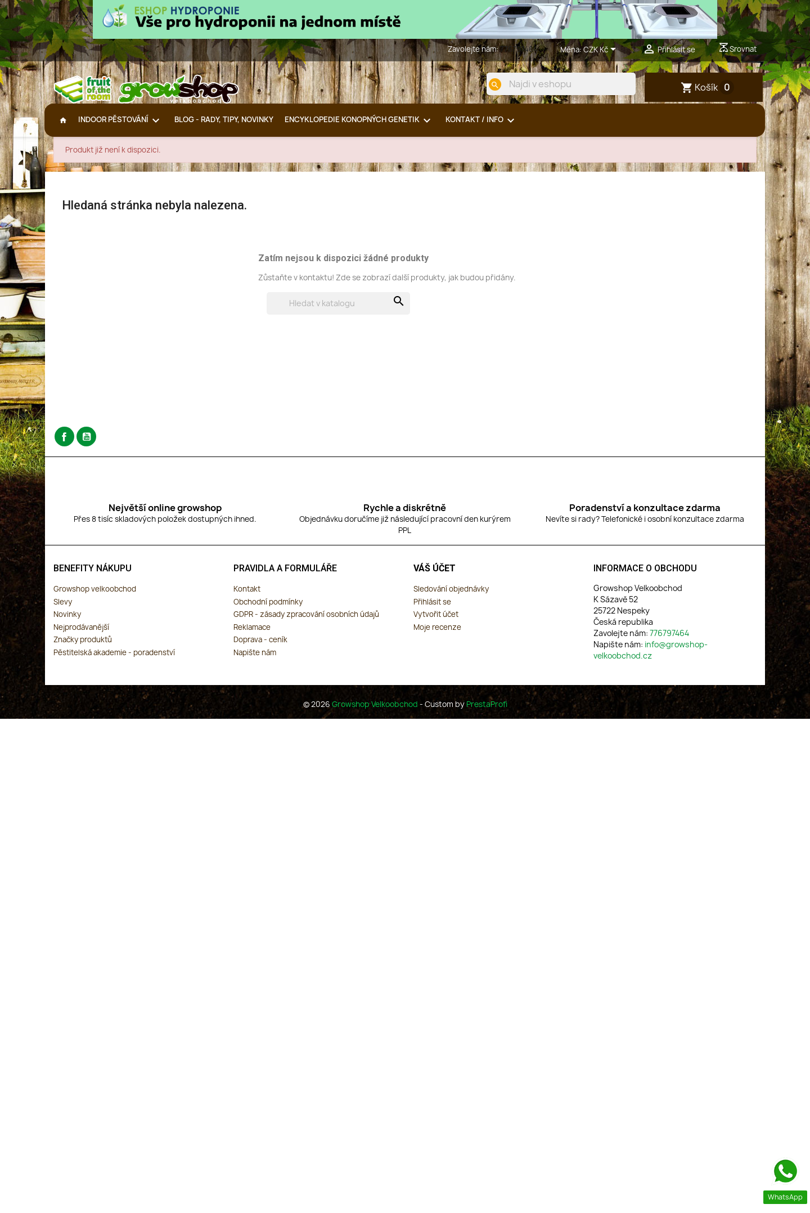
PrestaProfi (486, 711)
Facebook (64, 444)
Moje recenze (437, 634)
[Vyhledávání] (338, 310)
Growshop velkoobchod (94, 595)
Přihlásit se (432, 608)
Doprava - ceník (260, 647)
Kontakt (246, 595)
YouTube (86, 444)
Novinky (67, 621)
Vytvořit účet (435, 621)
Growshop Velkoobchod (376, 711)
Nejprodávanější (81, 634)
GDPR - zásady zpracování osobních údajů (306, 621)
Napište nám (254, 659)
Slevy (62, 608)
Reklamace (252, 634)
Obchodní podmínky (268, 608)
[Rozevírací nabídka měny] (601, 50)
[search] (488, 84)
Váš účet (434, 575)
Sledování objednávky (451, 595)
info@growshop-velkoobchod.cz (650, 657)
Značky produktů (82, 647)
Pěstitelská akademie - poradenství (114, 659)
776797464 (519, 49)
